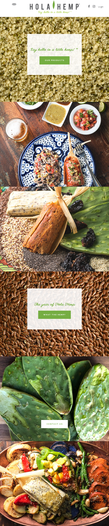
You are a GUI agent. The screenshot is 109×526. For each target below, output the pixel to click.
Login (100, 6)
